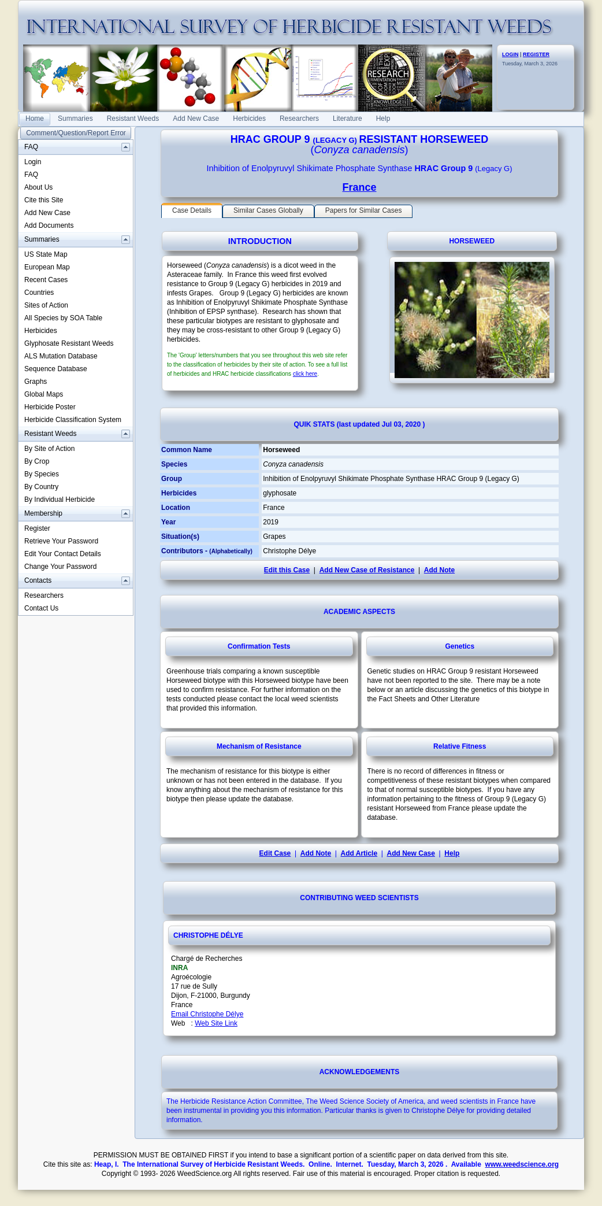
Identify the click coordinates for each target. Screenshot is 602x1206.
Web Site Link (216, 1023)
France (359, 187)
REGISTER (536, 54)
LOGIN (510, 54)
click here (305, 374)
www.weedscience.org (522, 1164)
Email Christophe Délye (207, 1014)
